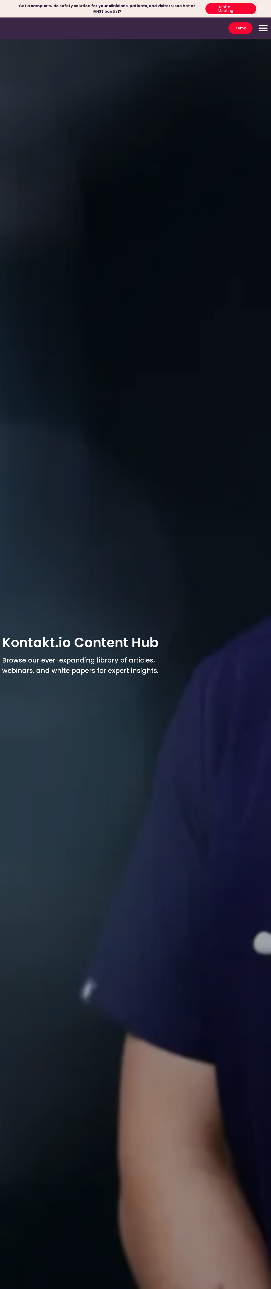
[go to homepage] (22, 28)
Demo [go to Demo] (240, 28)
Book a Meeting (225, 8)
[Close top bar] (260, 9)
